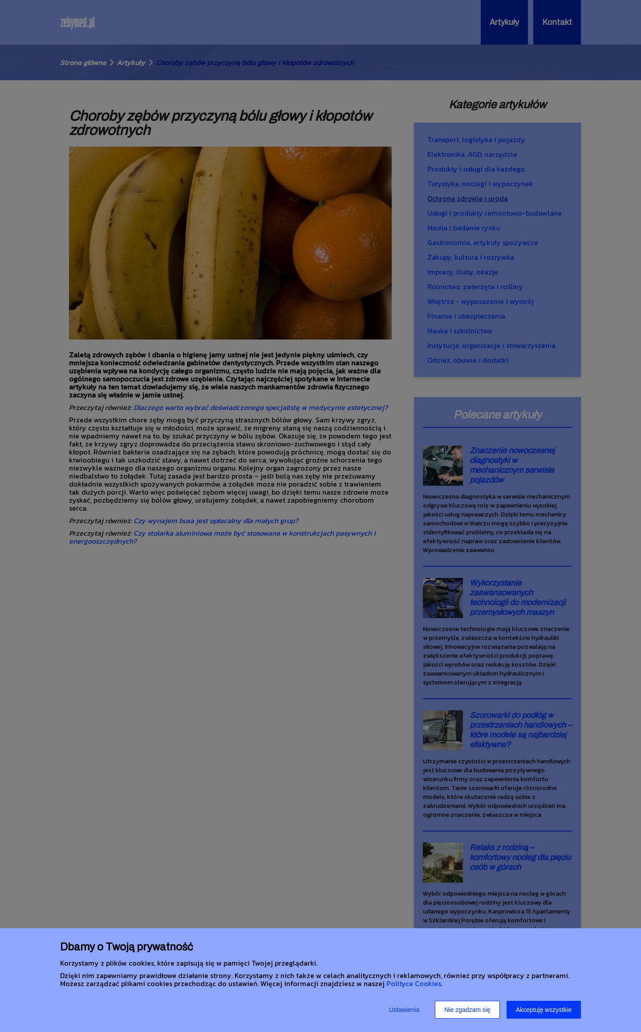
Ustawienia (404, 1009)
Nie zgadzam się (467, 1009)
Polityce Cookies (413, 983)
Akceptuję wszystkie (544, 1009)
